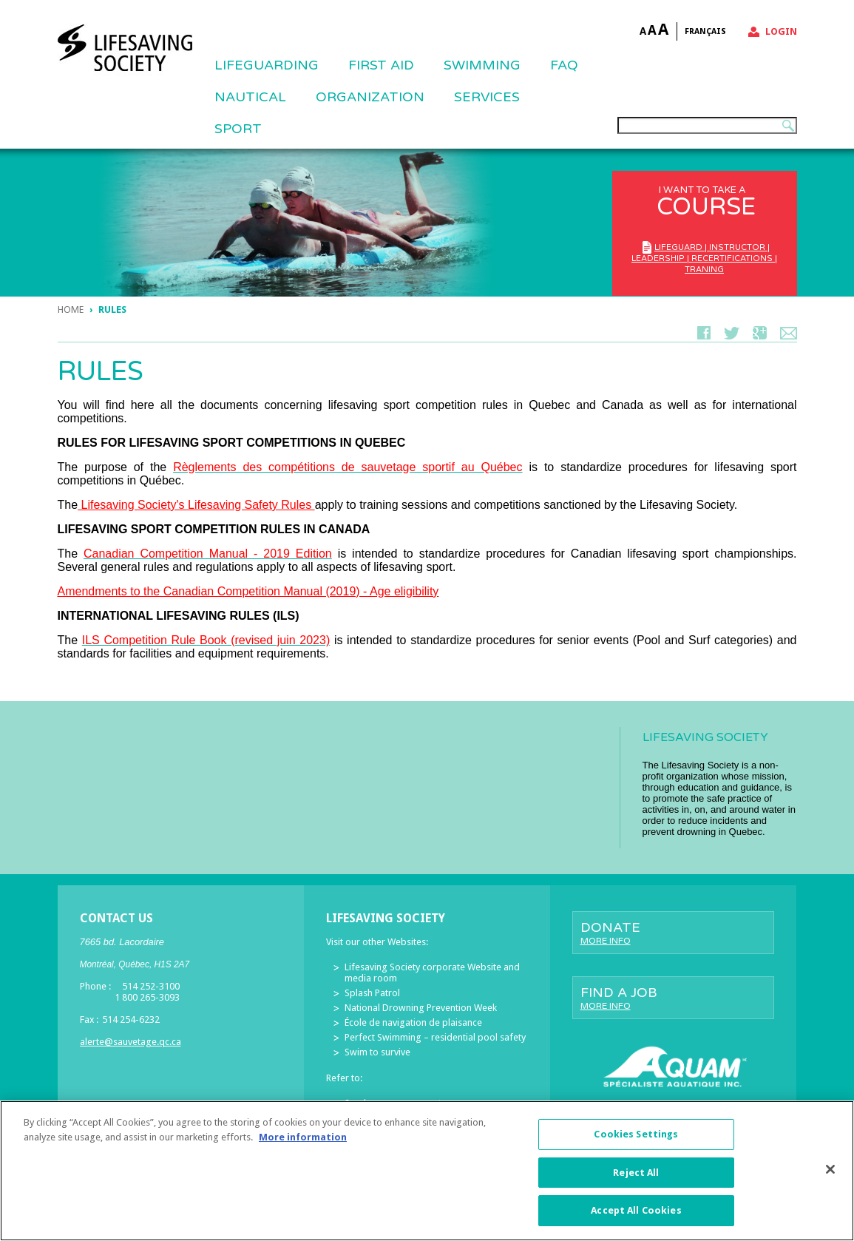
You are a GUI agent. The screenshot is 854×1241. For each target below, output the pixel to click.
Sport (238, 129)
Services (487, 97)
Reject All (636, 1176)
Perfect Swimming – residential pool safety (435, 1037)
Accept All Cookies (636, 1214)
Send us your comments (395, 1103)
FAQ (564, 65)
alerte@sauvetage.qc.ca (130, 1041)
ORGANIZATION (370, 97)
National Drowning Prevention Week (421, 1007)
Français (705, 31)
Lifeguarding (266, 65)
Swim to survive (377, 1052)
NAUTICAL (250, 97)
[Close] (830, 1173)
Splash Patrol (372, 992)
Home (71, 309)
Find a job (673, 997)
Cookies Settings (636, 1137)
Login (781, 31)
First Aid (381, 65)
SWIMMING (482, 65)
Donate (673, 932)
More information (303, 1140)
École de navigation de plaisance (413, 1022)
